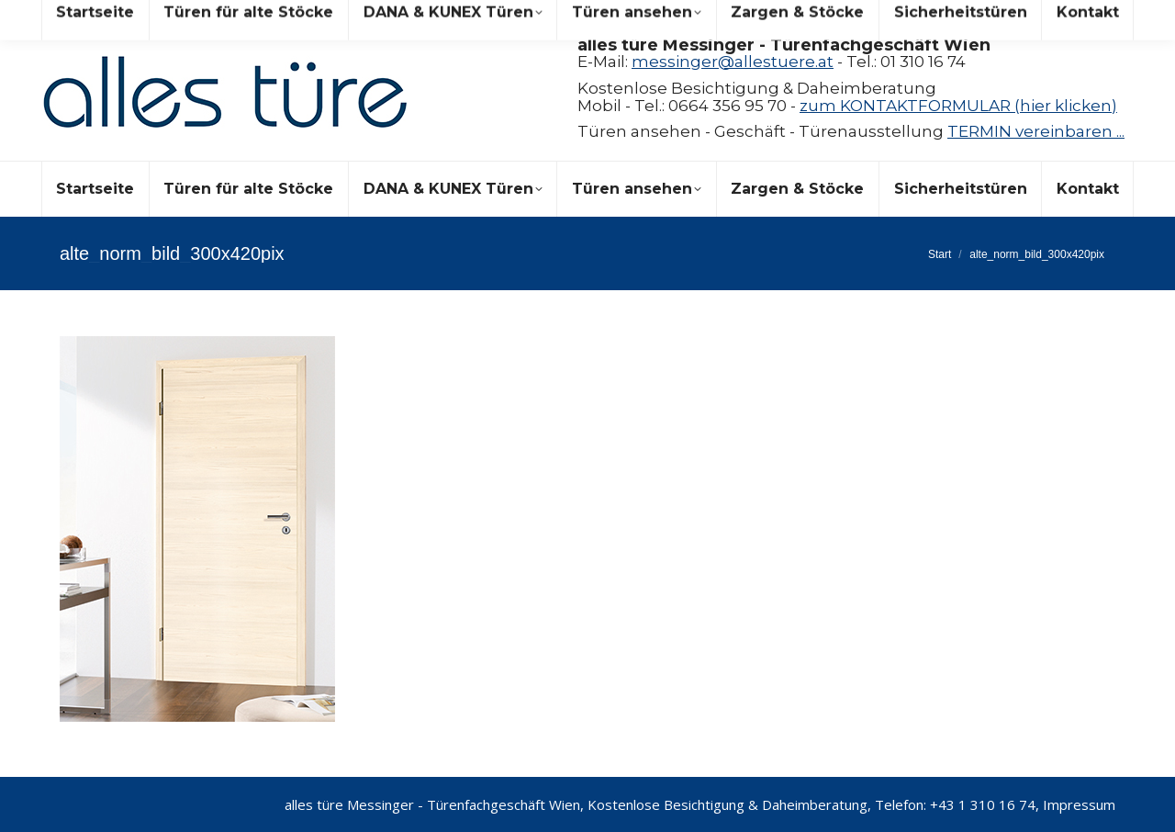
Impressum (1079, 804)
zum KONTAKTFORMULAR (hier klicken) (958, 105)
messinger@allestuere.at (733, 61)
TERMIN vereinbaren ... (1036, 131)
